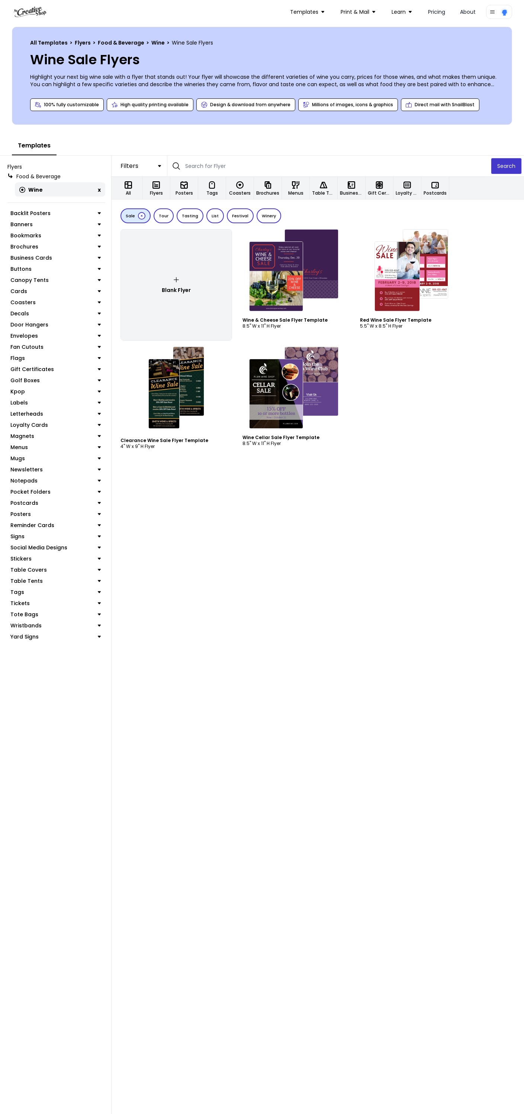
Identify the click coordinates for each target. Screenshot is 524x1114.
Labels (55, 402)
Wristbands (55, 625)
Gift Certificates (55, 369)
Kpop (55, 391)
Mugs (55, 458)
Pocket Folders (55, 492)
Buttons (55, 269)
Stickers (55, 558)
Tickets (55, 603)
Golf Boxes (55, 380)
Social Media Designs (55, 547)
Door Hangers (55, 324)
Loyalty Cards (55, 425)
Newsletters (55, 469)
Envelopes (55, 336)
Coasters (55, 302)
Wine (158, 42)
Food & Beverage (121, 42)
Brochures (55, 246)
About (468, 12)
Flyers (83, 42)
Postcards (55, 503)
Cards (55, 291)
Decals (55, 313)
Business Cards (55, 258)
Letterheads (55, 414)
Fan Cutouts (55, 347)
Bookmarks (55, 235)
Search (506, 166)
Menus (55, 447)
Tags (55, 592)
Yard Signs (55, 636)
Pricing (436, 12)
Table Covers (55, 570)
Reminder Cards (55, 525)
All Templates (49, 42)
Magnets (55, 436)
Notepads (55, 480)
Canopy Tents (55, 280)
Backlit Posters (55, 213)
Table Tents (55, 581)
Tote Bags (55, 614)
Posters (55, 514)
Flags (55, 358)
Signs (55, 536)
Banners (55, 224)
